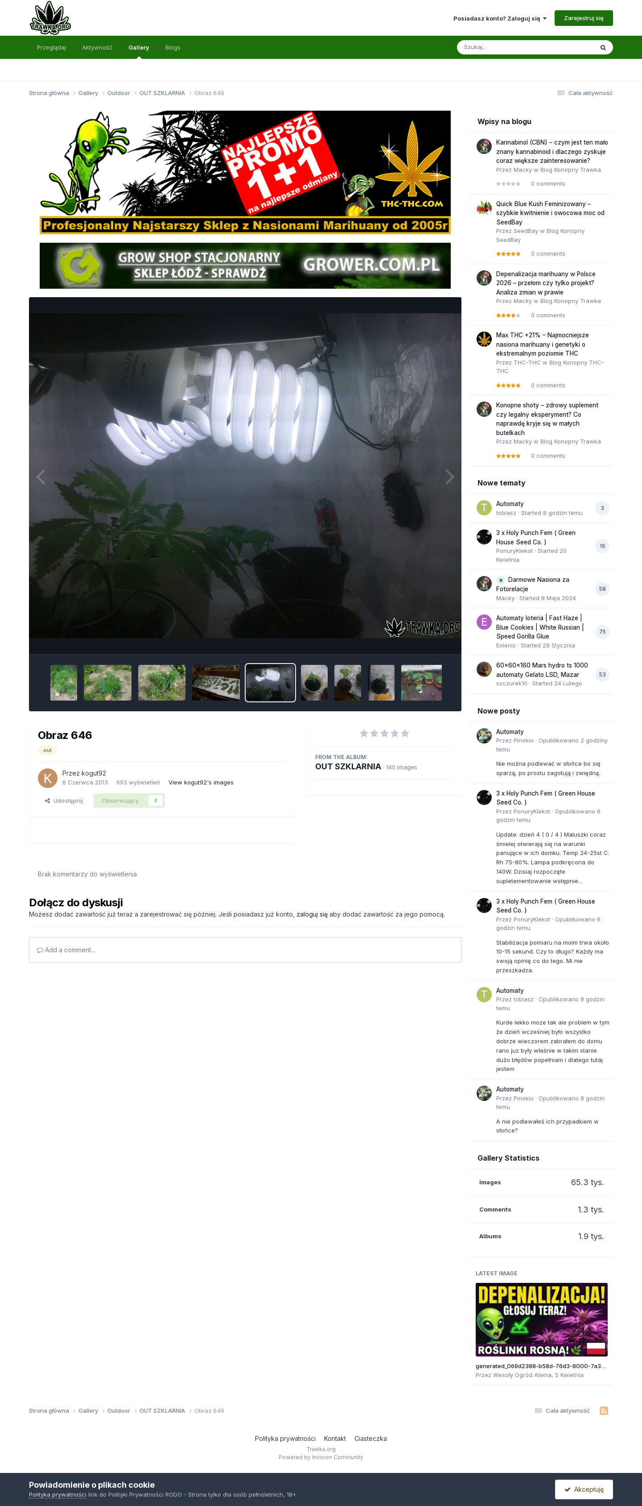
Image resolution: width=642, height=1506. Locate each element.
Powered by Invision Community (321, 1457)
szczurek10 (511, 683)
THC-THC (527, 362)
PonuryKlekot (514, 550)
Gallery (138, 51)
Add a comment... (66, 950)
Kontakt (335, 1438)
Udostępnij (64, 800)
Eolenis (506, 645)
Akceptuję (584, 1489)
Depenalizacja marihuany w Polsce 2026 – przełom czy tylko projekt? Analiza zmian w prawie (546, 283)
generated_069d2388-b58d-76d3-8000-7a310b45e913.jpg (558, 1365)
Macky (523, 169)
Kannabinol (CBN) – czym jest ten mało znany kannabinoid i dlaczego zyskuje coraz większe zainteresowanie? (552, 151)
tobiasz (506, 512)
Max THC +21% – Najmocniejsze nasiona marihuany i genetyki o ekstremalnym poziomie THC (542, 344)
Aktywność (97, 47)
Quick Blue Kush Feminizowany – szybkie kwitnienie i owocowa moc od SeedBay (550, 213)
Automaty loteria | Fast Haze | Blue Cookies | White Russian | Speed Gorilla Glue (540, 627)
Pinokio (524, 740)
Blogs (173, 47)
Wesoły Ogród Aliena (522, 1374)
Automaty (510, 503)
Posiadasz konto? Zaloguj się (500, 18)
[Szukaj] (503, 47)
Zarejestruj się (584, 17)
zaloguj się (312, 914)
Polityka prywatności (285, 1438)
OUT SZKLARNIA (348, 766)
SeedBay (526, 230)
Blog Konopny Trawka (570, 169)
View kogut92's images (201, 782)
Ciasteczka (370, 1438)
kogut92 (94, 773)
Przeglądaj (51, 47)
